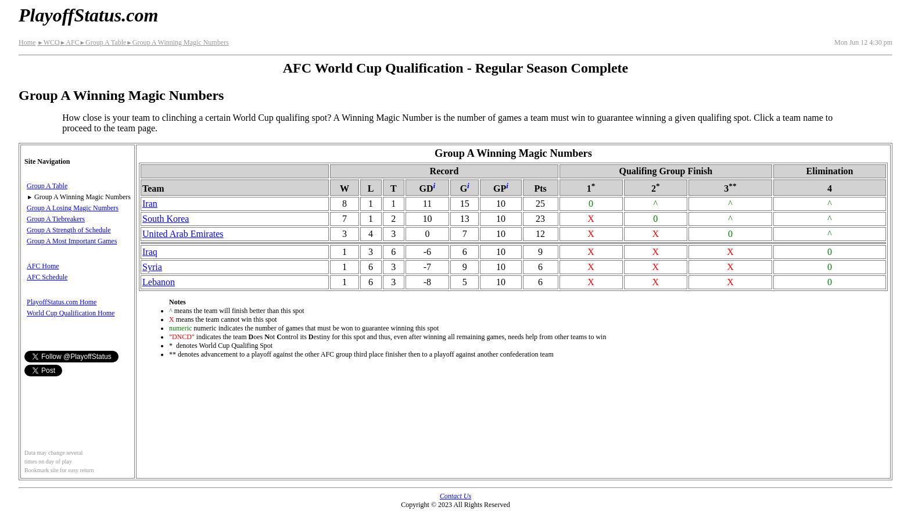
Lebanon (158, 282)
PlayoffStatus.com (88, 15)
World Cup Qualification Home (70, 313)
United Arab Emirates (183, 234)
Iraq (149, 252)
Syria (152, 267)
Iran (149, 204)
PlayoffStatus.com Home (61, 302)
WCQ (48, 42)
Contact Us (455, 496)
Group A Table (103, 42)
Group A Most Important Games (72, 241)
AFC (70, 42)
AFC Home (43, 266)
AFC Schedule (47, 277)
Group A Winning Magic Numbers (177, 42)
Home (27, 42)
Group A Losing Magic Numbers (73, 208)
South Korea (165, 219)
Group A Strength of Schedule (69, 230)
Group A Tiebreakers (56, 219)
